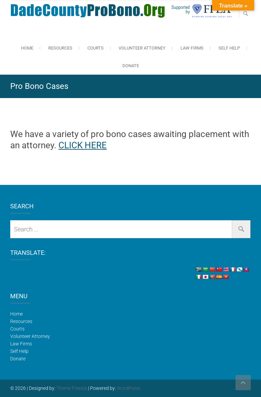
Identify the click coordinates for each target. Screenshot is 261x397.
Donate (130, 65)
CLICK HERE (82, 145)
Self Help (229, 48)
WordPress (128, 388)
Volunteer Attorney (142, 48)
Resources (60, 48)
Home (27, 48)
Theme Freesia (71, 388)
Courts (95, 48)
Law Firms (192, 48)
